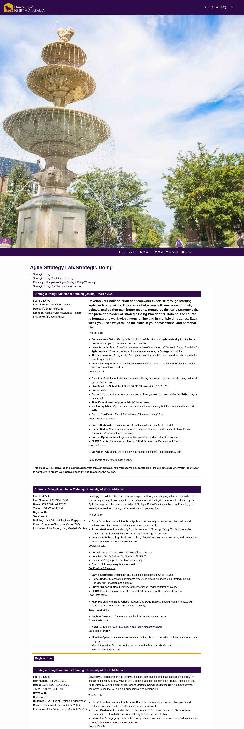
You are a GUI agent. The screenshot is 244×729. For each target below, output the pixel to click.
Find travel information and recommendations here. (134, 627)
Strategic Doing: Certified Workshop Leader (57, 286)
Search (145, 252)
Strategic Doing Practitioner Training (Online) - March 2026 (74, 294)
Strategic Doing (41, 274)
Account (172, 252)
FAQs (224, 7)
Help (121, 252)
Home (206, 7)
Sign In (131, 252)
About (215, 7)
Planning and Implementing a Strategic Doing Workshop (64, 282)
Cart (158, 252)
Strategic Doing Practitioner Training (53, 278)
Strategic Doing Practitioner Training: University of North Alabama (79, 489)
